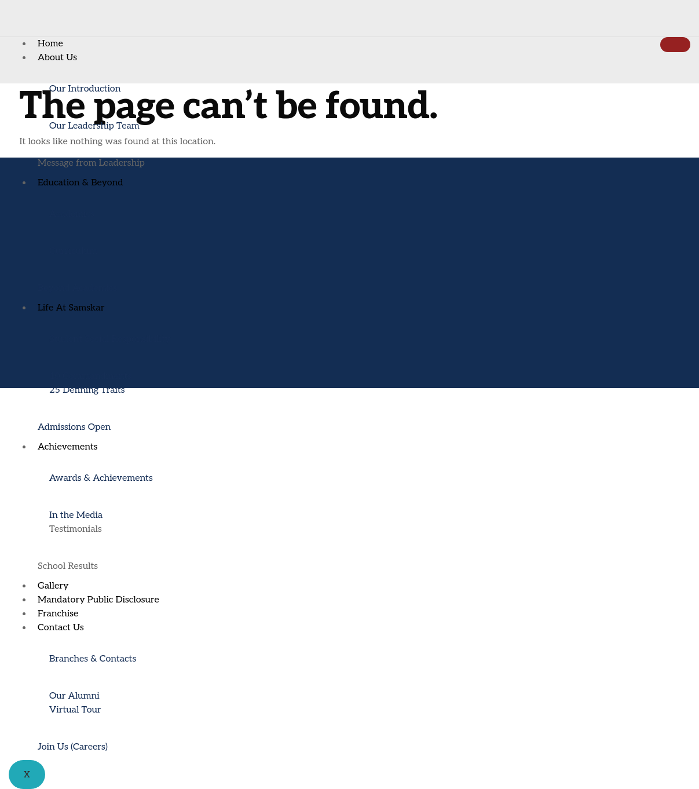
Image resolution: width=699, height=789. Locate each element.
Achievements (68, 446)
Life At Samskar (71, 307)
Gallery (53, 585)
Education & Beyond (80, 182)
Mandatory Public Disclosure (98, 599)
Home (50, 43)
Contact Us (61, 627)
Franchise (58, 613)
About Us (57, 57)
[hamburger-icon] (675, 44)
